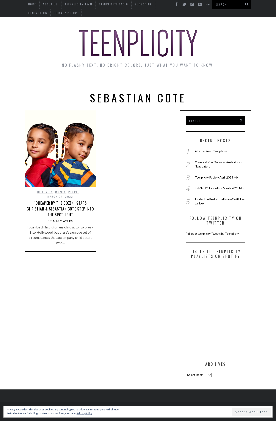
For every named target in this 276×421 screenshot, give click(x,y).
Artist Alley (96, 80)
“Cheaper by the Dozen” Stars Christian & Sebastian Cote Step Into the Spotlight (60, 208)
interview (45, 192)
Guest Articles (180, 80)
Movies (60, 192)
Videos (238, 80)
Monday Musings (136, 80)
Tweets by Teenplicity (225, 233)
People (73, 192)
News (36, 80)
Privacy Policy (40, 13)
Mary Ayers (63, 221)
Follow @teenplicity (198, 233)
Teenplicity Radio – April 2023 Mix (216, 177)
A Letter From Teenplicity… (212, 151)
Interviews (62, 80)
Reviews (214, 80)
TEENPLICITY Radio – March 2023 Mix (219, 188)
